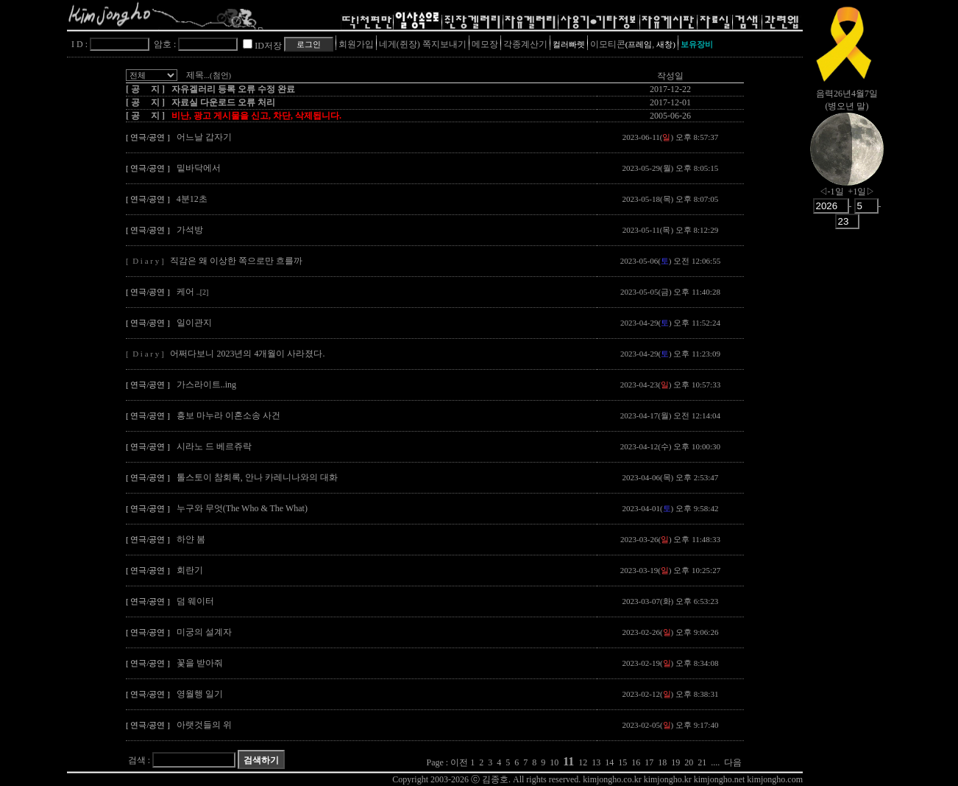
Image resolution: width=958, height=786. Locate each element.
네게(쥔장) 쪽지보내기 (422, 44)
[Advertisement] (847, 468)
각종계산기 (525, 44)
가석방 (190, 230)
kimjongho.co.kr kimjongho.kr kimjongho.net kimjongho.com (693, 779)
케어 (193, 292)
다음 (733, 762)
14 (609, 762)
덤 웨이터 (195, 601)
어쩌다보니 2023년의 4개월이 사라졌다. (247, 353)
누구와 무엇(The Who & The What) (242, 508)
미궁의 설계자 (204, 632)
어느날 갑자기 (204, 137)
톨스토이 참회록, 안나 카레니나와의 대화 (257, 477)
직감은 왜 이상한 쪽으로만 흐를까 (236, 261)
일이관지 (194, 322)
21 (702, 762)
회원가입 (356, 44)
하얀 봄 (191, 539)
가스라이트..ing (206, 384)
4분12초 (192, 199)
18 (662, 762)
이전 (459, 762)
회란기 (190, 570)
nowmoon (847, 161)
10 (554, 762)
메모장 (485, 44)
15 (622, 762)
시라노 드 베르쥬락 (214, 446)
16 (635, 762)
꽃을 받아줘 (200, 663)
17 (649, 762)
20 (688, 762)
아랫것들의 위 (204, 725)
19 (675, 762)
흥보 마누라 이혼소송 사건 (228, 415)
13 (596, 762)
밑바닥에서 (199, 168)
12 (582, 762)
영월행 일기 (200, 694)
